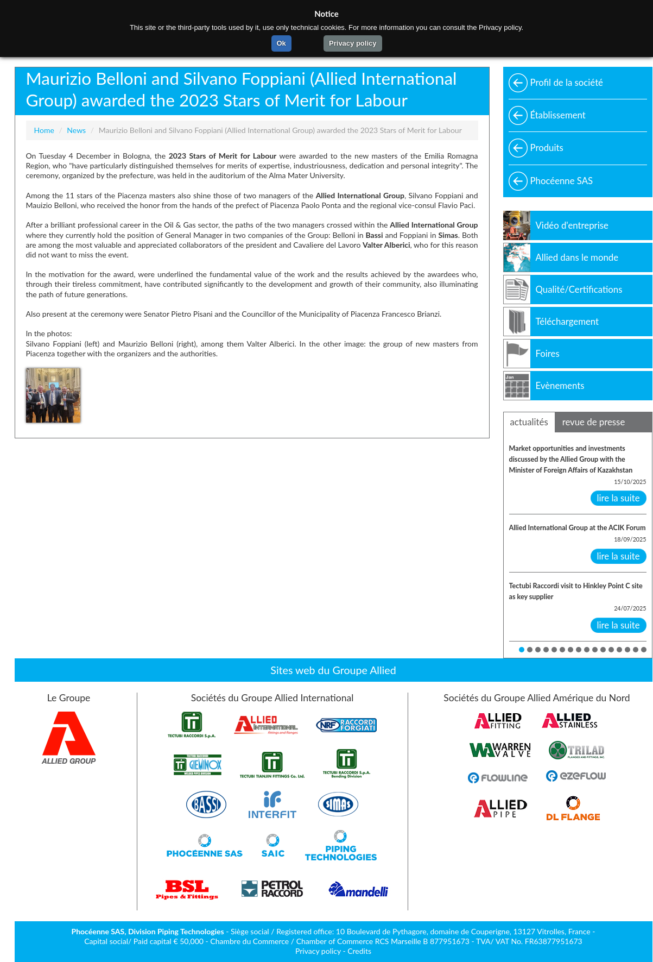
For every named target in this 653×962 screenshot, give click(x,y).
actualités (529, 421)
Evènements (560, 385)
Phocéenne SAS (561, 180)
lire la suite (618, 498)
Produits (546, 147)
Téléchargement (567, 321)
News (76, 130)
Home (44, 130)
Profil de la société (567, 82)
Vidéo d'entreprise (572, 225)
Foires (548, 353)
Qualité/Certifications (579, 289)
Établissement (558, 115)
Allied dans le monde (577, 257)
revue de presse (593, 421)
